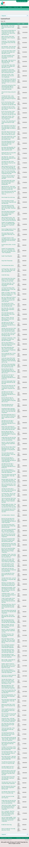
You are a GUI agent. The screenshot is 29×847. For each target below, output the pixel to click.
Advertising (19, 837)
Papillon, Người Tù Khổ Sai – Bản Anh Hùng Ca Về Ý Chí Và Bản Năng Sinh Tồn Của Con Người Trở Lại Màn (8, 665)
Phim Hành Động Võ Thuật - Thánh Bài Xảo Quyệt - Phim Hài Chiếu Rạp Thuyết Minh (8, 651)
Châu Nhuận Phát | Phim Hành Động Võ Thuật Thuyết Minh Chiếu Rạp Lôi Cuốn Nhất (8, 280)
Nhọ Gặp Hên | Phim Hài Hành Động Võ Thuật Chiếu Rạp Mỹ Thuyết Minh (8, 535)
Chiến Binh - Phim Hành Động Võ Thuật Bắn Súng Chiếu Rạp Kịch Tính (8, 42)
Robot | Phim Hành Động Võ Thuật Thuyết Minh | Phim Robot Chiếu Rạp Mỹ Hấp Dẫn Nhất (9, 428)
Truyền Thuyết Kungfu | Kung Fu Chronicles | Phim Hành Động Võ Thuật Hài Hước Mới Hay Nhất (8, 600)
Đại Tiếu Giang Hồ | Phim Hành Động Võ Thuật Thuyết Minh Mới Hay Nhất (9, 787)
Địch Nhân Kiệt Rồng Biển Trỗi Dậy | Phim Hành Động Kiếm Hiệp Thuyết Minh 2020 (8, 149)
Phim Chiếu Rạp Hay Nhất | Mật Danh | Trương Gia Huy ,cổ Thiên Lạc (9, 192)
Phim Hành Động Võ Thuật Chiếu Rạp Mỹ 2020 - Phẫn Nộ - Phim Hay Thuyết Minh (9, 656)
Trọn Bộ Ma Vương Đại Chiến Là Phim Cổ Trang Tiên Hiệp (8, 762)
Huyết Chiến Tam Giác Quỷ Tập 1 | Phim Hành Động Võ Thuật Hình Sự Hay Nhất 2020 (9, 439)
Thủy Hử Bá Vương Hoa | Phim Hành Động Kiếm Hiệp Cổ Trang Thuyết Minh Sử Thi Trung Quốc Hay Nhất (9, 87)
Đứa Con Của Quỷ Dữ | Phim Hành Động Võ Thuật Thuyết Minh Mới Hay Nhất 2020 (8, 540)
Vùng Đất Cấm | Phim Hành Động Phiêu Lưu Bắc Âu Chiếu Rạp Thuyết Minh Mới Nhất (8, 71)
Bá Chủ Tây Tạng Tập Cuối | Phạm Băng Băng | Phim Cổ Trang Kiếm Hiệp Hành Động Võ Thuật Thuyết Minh (9, 520)
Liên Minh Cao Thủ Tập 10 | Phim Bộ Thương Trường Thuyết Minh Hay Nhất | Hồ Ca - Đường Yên (9, 376)
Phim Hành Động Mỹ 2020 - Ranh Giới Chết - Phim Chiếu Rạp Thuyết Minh (8, 314)
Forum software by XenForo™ (6, 839)
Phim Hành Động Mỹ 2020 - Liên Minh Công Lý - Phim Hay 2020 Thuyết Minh (8, 454)
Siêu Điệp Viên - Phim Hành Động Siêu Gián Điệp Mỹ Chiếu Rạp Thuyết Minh (9, 158)
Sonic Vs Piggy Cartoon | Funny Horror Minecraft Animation (9, 229)
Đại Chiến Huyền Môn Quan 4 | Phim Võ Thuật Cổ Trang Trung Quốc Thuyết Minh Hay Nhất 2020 (8, 416)
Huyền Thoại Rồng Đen (7, 256)
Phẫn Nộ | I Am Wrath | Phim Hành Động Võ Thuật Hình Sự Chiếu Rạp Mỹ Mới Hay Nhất (8, 584)
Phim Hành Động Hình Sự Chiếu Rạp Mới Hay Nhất (7, 405)
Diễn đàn (10, 7)
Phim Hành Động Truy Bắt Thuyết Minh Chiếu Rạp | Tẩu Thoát (8, 234)
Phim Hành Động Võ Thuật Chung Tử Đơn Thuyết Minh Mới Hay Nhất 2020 (9, 202)
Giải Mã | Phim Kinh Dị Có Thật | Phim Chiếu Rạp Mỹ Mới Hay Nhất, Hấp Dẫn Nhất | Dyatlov (9, 330)
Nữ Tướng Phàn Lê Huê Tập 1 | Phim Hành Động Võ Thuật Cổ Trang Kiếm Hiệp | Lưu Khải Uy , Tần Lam (9, 127)
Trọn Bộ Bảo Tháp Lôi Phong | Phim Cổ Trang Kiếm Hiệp (8, 792)
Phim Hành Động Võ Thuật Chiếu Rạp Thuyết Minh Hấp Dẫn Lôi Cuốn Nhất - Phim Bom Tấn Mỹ (9, 207)
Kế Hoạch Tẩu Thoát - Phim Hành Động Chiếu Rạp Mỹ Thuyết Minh (8, 635)
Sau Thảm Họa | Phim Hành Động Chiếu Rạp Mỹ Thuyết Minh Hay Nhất (8, 724)
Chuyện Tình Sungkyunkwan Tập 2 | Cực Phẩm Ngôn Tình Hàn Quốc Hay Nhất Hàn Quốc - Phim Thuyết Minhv (8, 250)
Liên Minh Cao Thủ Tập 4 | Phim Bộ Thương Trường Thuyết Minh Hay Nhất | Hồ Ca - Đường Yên (9, 422)
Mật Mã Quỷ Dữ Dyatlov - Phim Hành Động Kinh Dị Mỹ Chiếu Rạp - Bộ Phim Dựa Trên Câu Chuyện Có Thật (9, 589)
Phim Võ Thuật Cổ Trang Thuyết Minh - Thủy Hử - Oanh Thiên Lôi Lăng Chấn (9, 715)
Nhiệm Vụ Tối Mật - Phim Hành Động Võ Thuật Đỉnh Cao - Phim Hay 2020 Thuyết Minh (9, 294)
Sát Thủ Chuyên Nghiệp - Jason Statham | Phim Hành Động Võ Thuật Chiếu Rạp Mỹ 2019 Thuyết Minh (9, 819)
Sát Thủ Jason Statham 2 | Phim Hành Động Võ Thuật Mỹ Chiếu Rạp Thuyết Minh (8, 344)
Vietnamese (10, 837)
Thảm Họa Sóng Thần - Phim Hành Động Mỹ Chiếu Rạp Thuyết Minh (8, 284)
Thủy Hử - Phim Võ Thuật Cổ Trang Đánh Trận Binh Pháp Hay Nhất (8, 177)
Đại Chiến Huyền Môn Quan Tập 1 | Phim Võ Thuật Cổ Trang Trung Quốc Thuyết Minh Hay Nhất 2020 (8, 349)
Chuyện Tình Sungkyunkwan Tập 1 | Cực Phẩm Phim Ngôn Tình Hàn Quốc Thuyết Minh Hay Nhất (8, 224)
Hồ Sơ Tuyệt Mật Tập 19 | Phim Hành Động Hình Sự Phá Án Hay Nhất (9, 510)
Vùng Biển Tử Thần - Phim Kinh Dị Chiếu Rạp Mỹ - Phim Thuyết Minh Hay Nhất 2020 (9, 556)
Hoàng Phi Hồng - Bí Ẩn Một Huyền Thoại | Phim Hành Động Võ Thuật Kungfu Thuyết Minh (9, 720)
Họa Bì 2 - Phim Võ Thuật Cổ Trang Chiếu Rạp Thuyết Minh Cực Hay (8, 443)
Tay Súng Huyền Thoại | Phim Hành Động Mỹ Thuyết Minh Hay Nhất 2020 (8, 778)
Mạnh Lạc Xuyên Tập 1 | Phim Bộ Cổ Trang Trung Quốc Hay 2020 (8, 706)
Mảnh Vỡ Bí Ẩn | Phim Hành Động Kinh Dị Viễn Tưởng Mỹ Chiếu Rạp (8, 38)
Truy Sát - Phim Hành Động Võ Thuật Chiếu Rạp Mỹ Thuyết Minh (8, 122)
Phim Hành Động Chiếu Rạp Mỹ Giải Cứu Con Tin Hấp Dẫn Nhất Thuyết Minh (9, 612)
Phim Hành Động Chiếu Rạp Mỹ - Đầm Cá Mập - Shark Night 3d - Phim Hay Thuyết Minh (9, 739)
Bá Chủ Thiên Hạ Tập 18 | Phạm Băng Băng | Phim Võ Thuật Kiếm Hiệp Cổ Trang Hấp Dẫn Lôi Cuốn (9, 399)
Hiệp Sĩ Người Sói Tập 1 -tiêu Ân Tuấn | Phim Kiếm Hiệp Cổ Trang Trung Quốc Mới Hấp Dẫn (9, 219)
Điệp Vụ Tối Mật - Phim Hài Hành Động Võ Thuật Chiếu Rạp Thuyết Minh (8, 319)
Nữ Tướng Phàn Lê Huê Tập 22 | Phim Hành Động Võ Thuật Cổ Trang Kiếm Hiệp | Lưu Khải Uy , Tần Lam (9, 81)
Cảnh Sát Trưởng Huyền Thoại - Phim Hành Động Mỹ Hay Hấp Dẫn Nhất (9, 382)
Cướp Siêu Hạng (5, 275)
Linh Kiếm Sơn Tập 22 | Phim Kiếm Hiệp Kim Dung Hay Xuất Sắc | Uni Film (8, 108)
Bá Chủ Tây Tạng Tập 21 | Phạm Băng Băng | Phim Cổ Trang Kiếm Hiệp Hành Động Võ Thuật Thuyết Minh (9, 459)
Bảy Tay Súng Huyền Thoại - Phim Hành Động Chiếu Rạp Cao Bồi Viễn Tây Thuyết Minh (8, 621)
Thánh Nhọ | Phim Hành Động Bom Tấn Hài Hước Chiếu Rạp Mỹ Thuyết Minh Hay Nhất (8, 365)
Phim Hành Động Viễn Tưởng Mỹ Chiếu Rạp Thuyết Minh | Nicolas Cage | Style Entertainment (8, 182)
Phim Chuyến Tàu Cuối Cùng (8, 197)
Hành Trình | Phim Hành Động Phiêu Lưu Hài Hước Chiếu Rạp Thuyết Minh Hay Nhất (9, 172)
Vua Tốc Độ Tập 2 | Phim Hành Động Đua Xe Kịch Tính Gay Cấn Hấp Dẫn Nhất (9, 334)
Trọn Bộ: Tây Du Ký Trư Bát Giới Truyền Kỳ (8, 797)
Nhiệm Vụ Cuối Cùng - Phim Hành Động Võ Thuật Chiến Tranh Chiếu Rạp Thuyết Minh (8, 560)
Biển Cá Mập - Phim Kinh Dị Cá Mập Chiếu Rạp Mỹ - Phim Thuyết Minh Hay (9, 61)
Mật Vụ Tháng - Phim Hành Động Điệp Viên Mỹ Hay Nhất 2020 (8, 616)
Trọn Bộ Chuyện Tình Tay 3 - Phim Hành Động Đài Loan (8, 767)
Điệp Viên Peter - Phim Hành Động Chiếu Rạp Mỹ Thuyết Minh (8, 27)
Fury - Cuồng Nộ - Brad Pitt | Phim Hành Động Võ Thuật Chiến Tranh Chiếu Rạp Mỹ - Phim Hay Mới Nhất (8, 813)
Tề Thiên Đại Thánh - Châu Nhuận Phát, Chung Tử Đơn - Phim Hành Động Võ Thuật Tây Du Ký (9, 97)
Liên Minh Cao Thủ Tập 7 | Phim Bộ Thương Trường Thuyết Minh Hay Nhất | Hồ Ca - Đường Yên (9, 393)
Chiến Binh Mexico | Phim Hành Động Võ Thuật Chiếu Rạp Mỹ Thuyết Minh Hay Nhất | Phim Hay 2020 (9, 772)
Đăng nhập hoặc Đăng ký (22, 1)
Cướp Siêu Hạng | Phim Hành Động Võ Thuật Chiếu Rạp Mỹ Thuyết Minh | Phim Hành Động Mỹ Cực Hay (9, 360)
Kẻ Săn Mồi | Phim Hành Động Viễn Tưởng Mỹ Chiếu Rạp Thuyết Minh (8, 743)
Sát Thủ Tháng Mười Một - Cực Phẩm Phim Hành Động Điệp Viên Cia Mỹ (9, 696)
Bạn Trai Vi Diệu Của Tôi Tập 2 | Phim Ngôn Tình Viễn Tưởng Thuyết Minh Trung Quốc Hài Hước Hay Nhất (9, 299)
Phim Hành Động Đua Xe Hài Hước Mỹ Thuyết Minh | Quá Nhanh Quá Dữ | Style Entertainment (8, 143)
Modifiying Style (4, 837)
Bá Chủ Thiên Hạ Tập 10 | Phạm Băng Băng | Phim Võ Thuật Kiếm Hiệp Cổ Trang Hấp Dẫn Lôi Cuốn (9, 433)
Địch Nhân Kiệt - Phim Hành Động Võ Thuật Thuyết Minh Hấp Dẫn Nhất (8, 309)
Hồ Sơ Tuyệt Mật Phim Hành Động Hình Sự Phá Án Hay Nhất (8, 574)
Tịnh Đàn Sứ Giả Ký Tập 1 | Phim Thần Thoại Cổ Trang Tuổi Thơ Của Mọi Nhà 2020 (9, 490)
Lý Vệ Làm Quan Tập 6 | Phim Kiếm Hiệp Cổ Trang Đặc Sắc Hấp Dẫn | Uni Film (8, 66)
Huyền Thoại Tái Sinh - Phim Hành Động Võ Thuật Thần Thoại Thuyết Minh (8, 117)
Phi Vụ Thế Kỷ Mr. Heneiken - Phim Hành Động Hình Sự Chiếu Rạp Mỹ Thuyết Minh (8, 646)
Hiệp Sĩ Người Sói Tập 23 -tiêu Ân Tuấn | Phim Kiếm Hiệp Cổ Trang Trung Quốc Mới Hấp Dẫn (9, 167)
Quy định (27, 839)
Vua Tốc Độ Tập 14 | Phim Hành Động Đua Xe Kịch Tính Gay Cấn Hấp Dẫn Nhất (8, 305)
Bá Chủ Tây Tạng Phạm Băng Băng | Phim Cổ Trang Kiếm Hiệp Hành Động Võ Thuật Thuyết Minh (8, 550)
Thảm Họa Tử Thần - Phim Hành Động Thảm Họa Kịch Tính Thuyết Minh (8, 76)
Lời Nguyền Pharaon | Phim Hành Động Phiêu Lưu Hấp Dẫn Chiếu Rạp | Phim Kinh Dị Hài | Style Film (9, 239)
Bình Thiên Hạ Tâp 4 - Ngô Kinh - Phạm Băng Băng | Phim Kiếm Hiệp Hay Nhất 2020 (9, 758)
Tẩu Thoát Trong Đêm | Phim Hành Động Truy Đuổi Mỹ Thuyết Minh (8, 57)
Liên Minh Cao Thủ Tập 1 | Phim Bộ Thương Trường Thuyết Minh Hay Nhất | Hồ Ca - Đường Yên (9, 465)
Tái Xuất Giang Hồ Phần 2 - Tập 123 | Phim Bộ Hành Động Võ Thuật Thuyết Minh (9, 753)
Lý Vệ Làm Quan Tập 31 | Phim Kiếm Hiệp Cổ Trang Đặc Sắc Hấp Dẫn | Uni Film (9, 52)
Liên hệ (22, 837)
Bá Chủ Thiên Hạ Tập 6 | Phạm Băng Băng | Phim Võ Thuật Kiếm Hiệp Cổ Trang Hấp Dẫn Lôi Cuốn (9, 448)
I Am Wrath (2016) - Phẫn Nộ (8, 515)
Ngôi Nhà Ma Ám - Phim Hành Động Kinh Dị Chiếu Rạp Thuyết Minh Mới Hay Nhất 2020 (9, 188)
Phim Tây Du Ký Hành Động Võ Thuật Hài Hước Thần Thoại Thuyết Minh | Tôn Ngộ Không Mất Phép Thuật (9, 32)
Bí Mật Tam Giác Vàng (7, 824)
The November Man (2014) (8, 265)
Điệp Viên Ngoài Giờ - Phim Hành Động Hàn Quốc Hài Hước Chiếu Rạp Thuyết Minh (8, 687)
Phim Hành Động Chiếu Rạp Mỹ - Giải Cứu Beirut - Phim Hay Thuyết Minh (9, 476)
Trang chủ (4, 7)
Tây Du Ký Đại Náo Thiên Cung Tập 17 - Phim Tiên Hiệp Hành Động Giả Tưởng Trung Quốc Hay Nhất (9, 500)
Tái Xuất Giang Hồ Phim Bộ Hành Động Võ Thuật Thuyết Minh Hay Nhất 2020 (8, 734)
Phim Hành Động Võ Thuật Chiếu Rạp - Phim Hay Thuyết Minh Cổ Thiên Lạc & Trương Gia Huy (8, 640)
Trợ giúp (26, 837)
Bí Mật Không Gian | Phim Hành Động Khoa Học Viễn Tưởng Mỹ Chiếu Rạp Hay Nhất (9, 545)
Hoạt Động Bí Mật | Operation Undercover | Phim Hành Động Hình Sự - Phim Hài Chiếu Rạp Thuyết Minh (8, 410)
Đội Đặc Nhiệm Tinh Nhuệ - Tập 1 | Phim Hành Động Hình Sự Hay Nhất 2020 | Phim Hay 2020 (9, 481)
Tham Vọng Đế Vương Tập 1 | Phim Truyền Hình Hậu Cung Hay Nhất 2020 (8, 710)
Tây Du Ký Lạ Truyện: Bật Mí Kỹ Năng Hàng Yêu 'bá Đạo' (9, 676)
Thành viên (16, 7)
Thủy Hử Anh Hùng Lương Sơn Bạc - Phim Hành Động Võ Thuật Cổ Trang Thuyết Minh (9, 531)
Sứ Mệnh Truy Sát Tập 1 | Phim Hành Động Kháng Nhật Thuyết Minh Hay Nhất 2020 (9, 748)
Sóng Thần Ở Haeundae (7, 260)
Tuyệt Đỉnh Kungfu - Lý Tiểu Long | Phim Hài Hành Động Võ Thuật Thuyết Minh (9, 595)
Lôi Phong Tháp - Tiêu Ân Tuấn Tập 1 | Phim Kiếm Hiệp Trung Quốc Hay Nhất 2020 (8, 270)
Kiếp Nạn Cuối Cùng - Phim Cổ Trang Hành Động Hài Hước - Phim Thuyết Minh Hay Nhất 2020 (9, 606)
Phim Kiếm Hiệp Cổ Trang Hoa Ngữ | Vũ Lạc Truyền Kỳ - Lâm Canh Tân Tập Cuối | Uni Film (8, 133)
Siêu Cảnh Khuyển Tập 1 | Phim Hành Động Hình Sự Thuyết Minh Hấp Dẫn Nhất (9, 138)
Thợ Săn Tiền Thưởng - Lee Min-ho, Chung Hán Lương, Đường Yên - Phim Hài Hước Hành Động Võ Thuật (8, 681)
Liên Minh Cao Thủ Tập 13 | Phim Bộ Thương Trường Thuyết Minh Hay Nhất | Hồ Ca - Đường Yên (9, 324)
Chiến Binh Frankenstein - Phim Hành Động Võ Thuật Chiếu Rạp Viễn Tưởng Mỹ (9, 339)
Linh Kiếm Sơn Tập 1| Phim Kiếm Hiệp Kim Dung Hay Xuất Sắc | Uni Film (8, 163)
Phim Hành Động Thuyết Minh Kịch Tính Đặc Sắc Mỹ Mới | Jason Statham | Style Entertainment (8, 213)
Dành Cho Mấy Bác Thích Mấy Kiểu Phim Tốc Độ (8, 829)
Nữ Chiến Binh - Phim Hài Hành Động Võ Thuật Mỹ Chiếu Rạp (9, 47)
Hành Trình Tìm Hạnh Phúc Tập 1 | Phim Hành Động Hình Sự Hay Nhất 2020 (9, 691)
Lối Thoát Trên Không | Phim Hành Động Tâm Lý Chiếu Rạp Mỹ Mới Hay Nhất (8, 289)
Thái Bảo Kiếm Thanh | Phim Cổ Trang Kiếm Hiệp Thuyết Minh (9, 783)
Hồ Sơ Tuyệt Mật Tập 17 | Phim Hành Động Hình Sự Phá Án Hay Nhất (9, 355)
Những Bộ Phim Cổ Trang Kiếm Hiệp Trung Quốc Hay (9, 153)
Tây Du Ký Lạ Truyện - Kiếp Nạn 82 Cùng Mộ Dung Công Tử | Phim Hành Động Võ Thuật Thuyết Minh (9, 807)
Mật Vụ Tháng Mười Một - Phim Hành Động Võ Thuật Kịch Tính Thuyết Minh (9, 485)
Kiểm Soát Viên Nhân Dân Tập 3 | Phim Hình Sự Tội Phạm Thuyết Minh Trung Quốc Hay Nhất (8, 387)
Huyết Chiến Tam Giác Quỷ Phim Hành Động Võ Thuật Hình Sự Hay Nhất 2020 (9, 570)
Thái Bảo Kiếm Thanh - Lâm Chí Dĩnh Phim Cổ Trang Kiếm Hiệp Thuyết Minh (9, 579)
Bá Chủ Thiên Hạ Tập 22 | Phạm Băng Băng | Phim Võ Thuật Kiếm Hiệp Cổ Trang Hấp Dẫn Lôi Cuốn (9, 370)
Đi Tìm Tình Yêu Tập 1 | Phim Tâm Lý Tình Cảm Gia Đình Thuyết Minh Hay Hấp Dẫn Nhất (9, 103)
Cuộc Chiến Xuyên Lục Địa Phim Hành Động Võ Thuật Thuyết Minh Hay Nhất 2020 (8, 565)
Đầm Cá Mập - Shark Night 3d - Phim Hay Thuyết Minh (9, 660)
